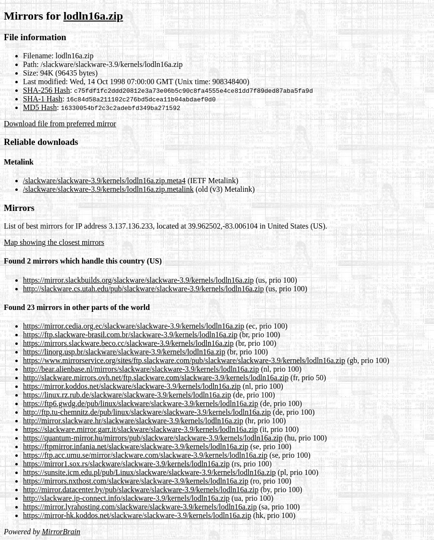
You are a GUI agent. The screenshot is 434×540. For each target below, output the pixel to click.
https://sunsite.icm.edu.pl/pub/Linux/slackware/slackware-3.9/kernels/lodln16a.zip (149, 472)
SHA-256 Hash (46, 90)
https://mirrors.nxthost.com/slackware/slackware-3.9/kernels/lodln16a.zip (135, 481)
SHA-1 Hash (42, 99)
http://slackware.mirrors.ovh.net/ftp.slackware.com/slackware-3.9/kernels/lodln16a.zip (156, 378)
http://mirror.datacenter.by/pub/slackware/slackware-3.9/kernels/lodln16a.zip (140, 489)
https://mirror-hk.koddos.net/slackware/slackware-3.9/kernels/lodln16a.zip (137, 515)
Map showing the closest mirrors (54, 242)
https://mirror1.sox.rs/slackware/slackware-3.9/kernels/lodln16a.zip (126, 464)
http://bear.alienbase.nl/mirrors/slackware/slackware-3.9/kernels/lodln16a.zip (141, 369)
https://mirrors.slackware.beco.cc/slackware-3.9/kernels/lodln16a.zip (128, 343)
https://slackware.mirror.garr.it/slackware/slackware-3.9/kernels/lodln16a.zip (140, 429)
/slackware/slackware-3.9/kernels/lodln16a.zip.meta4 (104, 180)
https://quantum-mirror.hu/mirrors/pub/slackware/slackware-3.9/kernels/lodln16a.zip (153, 438)
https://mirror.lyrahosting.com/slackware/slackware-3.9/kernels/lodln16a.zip (140, 507)
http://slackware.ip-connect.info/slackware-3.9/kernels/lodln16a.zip (126, 498)
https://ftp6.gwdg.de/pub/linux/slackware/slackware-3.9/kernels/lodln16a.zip (140, 403)
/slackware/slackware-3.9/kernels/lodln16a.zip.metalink (108, 189)
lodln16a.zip (93, 16)
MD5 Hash (40, 107)
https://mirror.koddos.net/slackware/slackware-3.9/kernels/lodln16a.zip (132, 386)
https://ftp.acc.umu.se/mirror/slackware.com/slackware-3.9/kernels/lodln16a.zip (145, 455)
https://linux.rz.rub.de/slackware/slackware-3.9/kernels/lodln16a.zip (127, 395)
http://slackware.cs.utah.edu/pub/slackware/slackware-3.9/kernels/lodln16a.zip (143, 289)
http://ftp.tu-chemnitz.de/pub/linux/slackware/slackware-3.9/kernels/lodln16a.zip (147, 412)
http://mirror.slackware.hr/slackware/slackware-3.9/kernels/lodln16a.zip (133, 421)
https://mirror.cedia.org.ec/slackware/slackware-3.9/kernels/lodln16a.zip (133, 326)
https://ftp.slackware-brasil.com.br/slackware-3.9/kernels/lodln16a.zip (130, 335)
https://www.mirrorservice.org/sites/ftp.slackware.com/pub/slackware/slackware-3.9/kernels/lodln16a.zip (184, 360)
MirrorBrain (61, 532)
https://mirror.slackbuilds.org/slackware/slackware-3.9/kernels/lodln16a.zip (138, 280)
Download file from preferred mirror (60, 124)
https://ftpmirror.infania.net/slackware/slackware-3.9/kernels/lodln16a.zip (135, 446)
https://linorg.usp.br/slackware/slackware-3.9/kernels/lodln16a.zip (124, 352)
